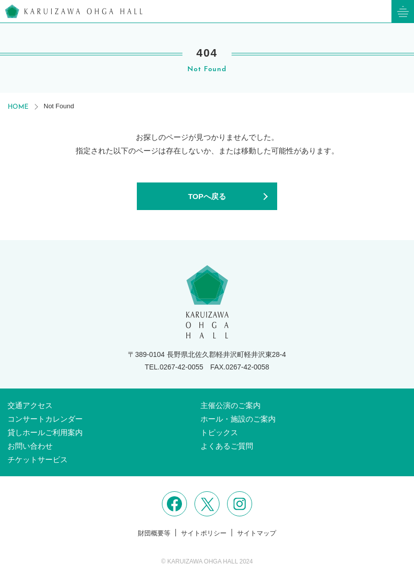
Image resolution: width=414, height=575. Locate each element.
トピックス (219, 432)
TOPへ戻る (207, 196)
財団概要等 (154, 533)
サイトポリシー (204, 533)
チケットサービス (38, 459)
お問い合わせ (30, 446)
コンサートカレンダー (45, 419)
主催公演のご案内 (230, 405)
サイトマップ (256, 533)
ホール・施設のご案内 (238, 419)
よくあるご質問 (226, 446)
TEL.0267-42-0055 (174, 367)
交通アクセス (30, 405)
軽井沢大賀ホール (73, 11)
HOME (18, 107)
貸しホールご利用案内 (45, 432)
